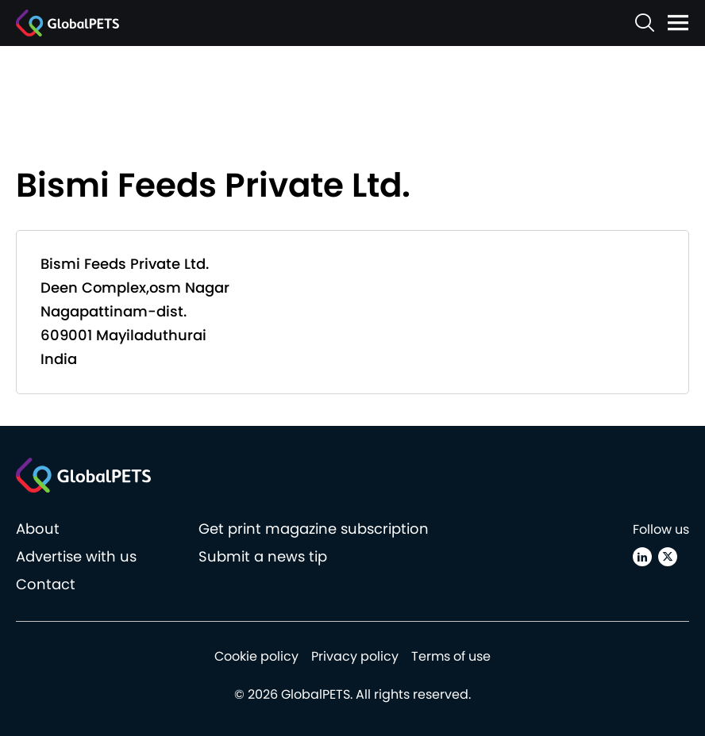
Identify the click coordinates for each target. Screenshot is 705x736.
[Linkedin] (642, 556)
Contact (45, 584)
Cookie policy (256, 656)
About (38, 529)
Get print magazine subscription (313, 529)
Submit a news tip (262, 556)
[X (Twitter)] (667, 556)
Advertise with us (76, 556)
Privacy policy (355, 656)
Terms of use (451, 656)
